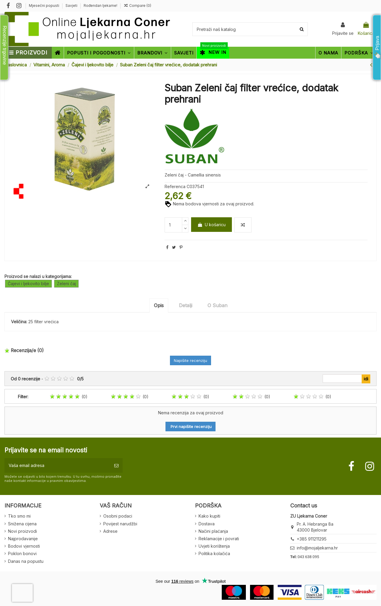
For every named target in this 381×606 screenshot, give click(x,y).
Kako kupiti (209, 515)
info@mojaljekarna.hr (317, 547)
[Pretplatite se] (116, 465)
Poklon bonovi (22, 553)
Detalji (185, 305)
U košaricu (211, 224)
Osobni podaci (117, 515)
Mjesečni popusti (44, 5)
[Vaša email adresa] (57, 465)
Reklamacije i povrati (219, 538)
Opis (159, 305)
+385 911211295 (312, 538)
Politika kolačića (214, 553)
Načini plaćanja (213, 531)
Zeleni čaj (66, 283)
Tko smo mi (19, 515)
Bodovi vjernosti (24, 546)
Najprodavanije (23, 538)
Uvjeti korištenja (214, 546)
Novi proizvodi (22, 531)
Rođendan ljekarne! (100, 5)
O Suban (217, 305)
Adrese (110, 531)
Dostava (207, 523)
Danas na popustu (25, 561)
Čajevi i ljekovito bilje (28, 283)
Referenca (175, 186)
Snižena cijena (22, 523)
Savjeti (71, 5)
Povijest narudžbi (120, 523)
